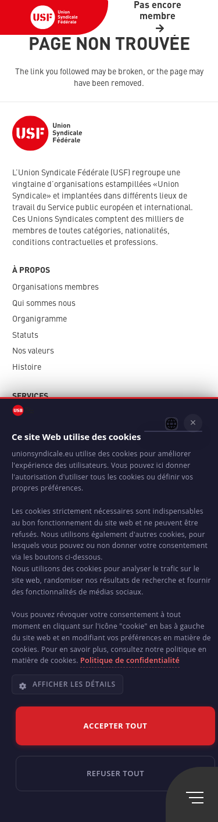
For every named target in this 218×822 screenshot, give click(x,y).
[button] (111, 689)
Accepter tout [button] (116, 725)
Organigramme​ (39, 319)
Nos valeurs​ (33, 351)
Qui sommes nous (44, 304)
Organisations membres (55, 287)
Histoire (26, 367)
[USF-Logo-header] (54, 17)
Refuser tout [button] (115, 773)
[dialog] (109, 609)
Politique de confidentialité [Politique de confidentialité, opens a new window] (130, 660)
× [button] (193, 422)
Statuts (25, 335)
